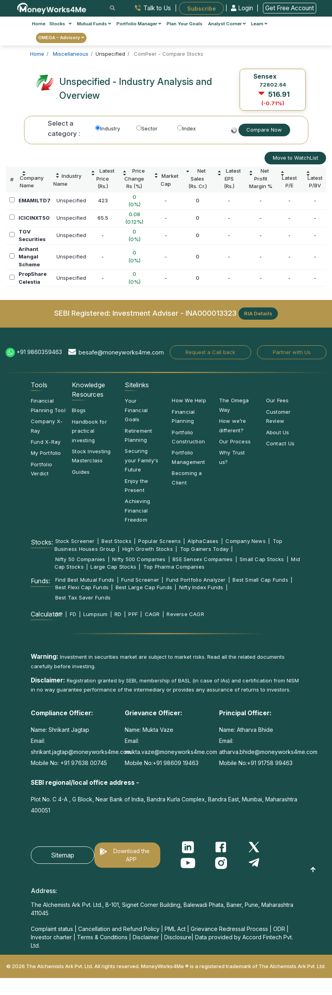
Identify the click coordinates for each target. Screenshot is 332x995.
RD (117, 614)
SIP (59, 614)
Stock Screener (75, 541)
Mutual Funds (94, 23)
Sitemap (62, 855)
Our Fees (277, 400)
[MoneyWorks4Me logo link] (52, 7)
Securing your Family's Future (141, 460)
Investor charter (51, 937)
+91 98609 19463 (176, 762)
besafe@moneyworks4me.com (121, 352)
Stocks (60, 23)
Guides (81, 472)
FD (73, 614)
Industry (107, 128)
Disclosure (177, 937)
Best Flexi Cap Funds (82, 587)
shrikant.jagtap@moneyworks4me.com (81, 751)
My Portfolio (46, 453)
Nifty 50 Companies (80, 559)
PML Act (175, 928)
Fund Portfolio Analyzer (196, 580)
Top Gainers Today (204, 549)
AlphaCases (203, 541)
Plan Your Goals (185, 23)
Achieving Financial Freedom (137, 510)
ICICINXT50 (34, 218)
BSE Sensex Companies (203, 559)
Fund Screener (140, 580)
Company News (245, 541)
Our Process (235, 441)
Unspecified (71, 200)
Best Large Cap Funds (144, 587)
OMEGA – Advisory (61, 37)
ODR (279, 928)
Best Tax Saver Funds (83, 597)
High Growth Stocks (147, 549)
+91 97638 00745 (83, 762)
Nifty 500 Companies (138, 559)
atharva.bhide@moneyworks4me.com (268, 751)
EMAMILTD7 (35, 200)
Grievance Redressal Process (229, 928)
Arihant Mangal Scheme (29, 257)
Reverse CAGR (185, 614)
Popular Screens (159, 541)
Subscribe (201, 8)
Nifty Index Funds (201, 587)
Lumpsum (95, 614)
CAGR (152, 614)
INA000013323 (211, 313)
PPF (133, 614)
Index (186, 128)
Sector (147, 128)
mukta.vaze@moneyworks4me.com (171, 751)
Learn (259, 23)
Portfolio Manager (138, 23)
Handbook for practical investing (89, 430)
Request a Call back (210, 352)
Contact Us (280, 443)
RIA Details (258, 313)
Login (243, 8)
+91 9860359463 (39, 352)
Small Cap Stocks (262, 559)
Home (38, 23)
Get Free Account (289, 8)
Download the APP (131, 855)
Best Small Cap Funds (260, 580)
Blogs (79, 410)
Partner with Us (292, 352)
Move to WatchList (295, 158)
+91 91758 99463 (270, 762)
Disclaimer (146, 937)
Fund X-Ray (45, 442)
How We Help (189, 400)
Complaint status (52, 928)
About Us (277, 432)
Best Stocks (116, 541)
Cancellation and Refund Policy (118, 928)
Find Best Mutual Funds (84, 580)
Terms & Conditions (102, 937)
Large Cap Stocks (113, 566)
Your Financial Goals (136, 410)
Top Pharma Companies (173, 566)
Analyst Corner (227, 23)
